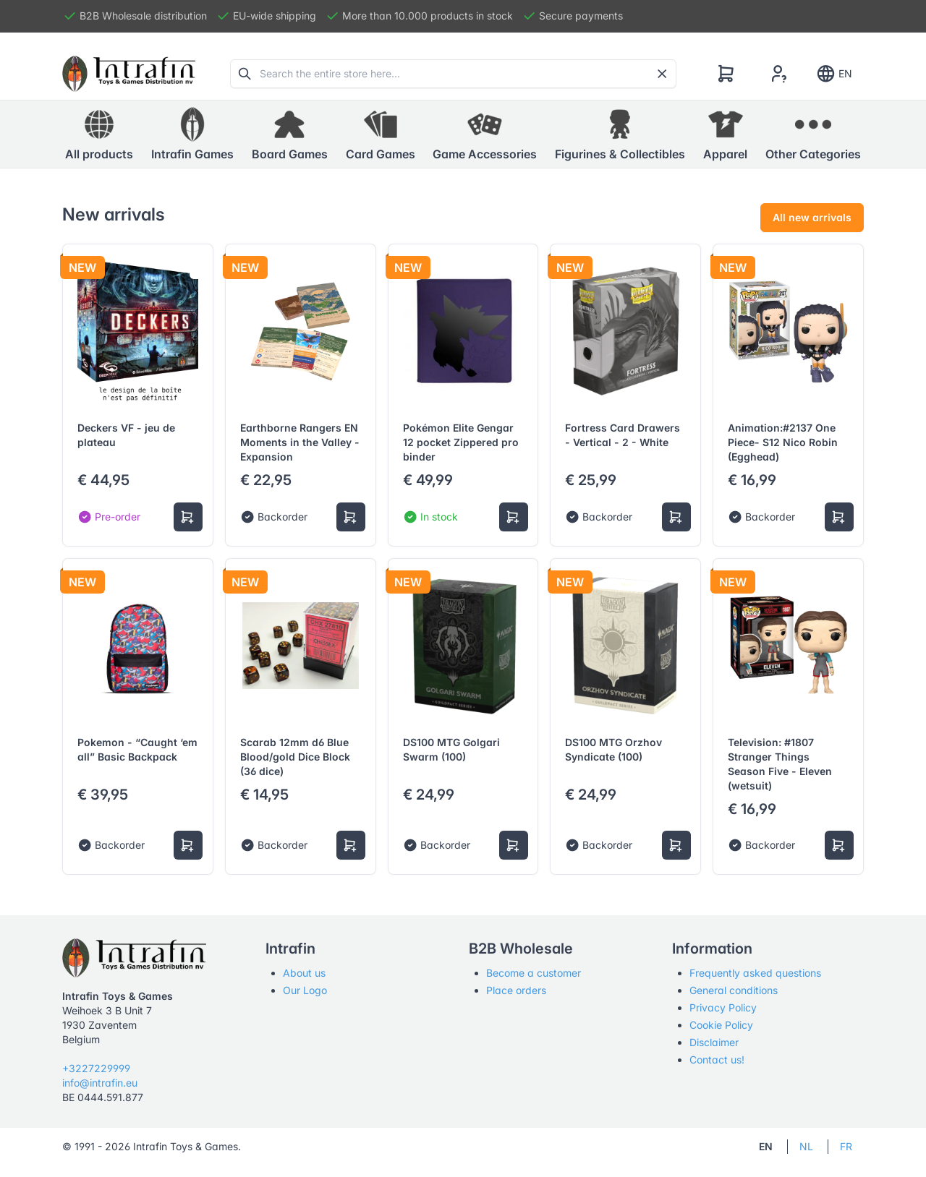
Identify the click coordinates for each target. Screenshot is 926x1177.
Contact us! (716, 1059)
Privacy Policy (723, 1007)
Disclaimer (714, 1042)
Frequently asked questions (755, 973)
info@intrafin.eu (99, 1083)
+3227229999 (96, 1068)
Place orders (516, 990)
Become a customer (533, 973)
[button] (192, 134)
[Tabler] (128, 74)
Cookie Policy (721, 1025)
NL (806, 1146)
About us (304, 973)
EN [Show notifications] (833, 74)
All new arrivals (812, 217)
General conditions (733, 990)
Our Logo (305, 990)
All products (99, 133)
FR (846, 1146)
